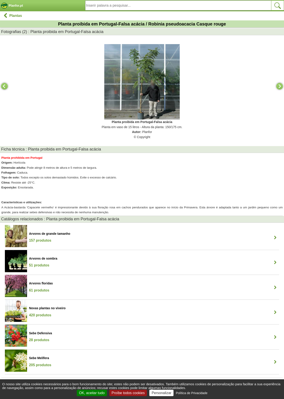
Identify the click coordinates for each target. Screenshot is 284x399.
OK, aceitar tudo (92, 393)
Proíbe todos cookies (128, 393)
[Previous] (4, 86)
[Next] (279, 86)
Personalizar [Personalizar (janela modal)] (161, 393)
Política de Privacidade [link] (191, 393)
